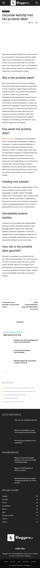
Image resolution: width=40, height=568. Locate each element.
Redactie (8, 22)
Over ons (12, 562)
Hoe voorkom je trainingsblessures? (15, 395)
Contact (33, 562)
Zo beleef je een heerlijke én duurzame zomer (10, 304)
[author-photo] (20, 318)
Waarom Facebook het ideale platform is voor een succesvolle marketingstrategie (25, 460)
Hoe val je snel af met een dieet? (14, 401)
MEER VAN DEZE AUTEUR (12, 335)
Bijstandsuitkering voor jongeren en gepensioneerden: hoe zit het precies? (25, 481)
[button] (3, 3)
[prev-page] (3, 371)
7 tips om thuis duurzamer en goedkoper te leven (19, 388)
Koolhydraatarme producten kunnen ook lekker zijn (19, 391)
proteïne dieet (10, 139)
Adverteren (25, 562)
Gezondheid (11, 8)
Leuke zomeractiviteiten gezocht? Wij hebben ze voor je (30, 305)
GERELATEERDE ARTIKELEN (13, 332)
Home (4, 8)
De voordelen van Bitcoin (11, 398)
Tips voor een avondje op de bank (26, 420)
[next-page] (7, 371)
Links (18, 562)
